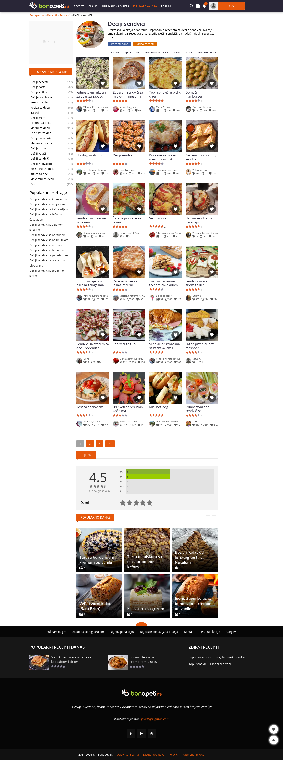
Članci (93, 6)
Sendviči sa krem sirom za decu (198, 283)
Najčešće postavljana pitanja (159, 632)
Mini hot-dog (158, 407)
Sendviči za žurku (125, 344)
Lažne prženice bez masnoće (200, 346)
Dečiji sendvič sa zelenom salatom (46, 227)
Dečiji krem (37, 117)
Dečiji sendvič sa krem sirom (48, 199)
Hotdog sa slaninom (91, 155)
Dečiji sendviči (123, 155)
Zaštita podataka (153, 754)
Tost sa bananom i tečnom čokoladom (163, 283)
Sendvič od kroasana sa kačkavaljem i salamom (164, 346)
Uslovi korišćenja (128, 754)
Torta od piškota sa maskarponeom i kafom (144, 561)
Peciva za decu (40, 107)
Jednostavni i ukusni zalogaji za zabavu (91, 94)
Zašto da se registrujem (88, 632)
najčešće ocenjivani (207, 52)
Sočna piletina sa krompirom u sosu (143, 659)
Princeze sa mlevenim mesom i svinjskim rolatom (165, 157)
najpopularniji (131, 52)
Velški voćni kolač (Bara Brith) (95, 606)
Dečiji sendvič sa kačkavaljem (48, 209)
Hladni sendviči (220, 664)
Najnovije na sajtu (122, 632)
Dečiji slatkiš (38, 92)
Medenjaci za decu (42, 143)
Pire (33, 184)
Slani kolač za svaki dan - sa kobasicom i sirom (71, 659)
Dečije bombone (41, 97)
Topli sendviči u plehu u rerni (165, 94)
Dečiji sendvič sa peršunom (47, 235)
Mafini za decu (40, 128)
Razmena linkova (193, 754)
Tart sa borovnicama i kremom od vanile (98, 560)
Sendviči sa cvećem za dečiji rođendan (92, 346)
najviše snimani (183, 52)
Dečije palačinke (41, 138)
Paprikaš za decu (41, 133)
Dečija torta (38, 87)
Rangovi (231, 632)
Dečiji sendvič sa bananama (47, 250)
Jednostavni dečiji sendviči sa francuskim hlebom (200, 409)
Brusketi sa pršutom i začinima (128, 409)
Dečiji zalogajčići (41, 163)
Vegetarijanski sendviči (231, 657)
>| (110, 444)
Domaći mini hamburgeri (195, 94)
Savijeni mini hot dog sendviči (201, 157)
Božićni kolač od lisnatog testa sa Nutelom (189, 557)
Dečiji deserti (39, 82)
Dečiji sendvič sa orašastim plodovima (47, 263)
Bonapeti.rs (37, 15)
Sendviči (65, 15)
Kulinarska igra (145, 6)
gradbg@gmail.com (155, 719)
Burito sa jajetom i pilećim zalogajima (90, 283)
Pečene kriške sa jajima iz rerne (125, 283)
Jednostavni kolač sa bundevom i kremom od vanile (194, 603)
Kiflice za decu (39, 174)
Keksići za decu (40, 102)
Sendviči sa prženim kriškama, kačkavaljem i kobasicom (91, 220)
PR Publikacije (210, 632)
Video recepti (145, 44)
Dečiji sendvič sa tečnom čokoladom (45, 217)
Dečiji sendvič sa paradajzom (48, 255)
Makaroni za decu (42, 179)
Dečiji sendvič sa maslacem (47, 245)
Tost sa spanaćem (89, 407)
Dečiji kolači (38, 153)
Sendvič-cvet (158, 218)
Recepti (79, 6)
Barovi (34, 112)
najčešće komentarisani (156, 52)
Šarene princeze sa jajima (127, 220)
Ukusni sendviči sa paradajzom (199, 220)
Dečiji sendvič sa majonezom (48, 204)
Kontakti (189, 632)
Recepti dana (119, 44)
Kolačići (173, 754)
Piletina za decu (40, 122)
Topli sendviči (198, 664)
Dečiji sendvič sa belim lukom (48, 240)
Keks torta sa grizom (145, 608)
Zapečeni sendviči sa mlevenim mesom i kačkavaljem (128, 94)
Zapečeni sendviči (201, 657)
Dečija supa (38, 148)
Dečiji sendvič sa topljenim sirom (47, 273)
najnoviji (114, 52)
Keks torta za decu (42, 168)
